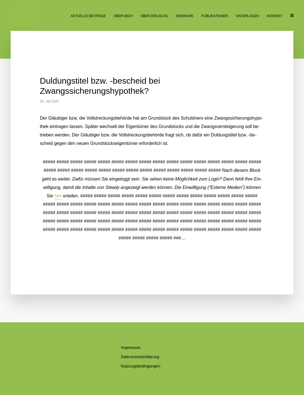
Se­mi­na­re (185, 16)
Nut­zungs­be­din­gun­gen (140, 366)
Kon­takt (274, 16)
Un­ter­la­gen (247, 16)
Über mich (123, 16)
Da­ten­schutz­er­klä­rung (140, 357)
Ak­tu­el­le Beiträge (88, 16)
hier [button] (58, 195)
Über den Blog (154, 16)
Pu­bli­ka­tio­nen (214, 16)
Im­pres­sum (130, 347)
